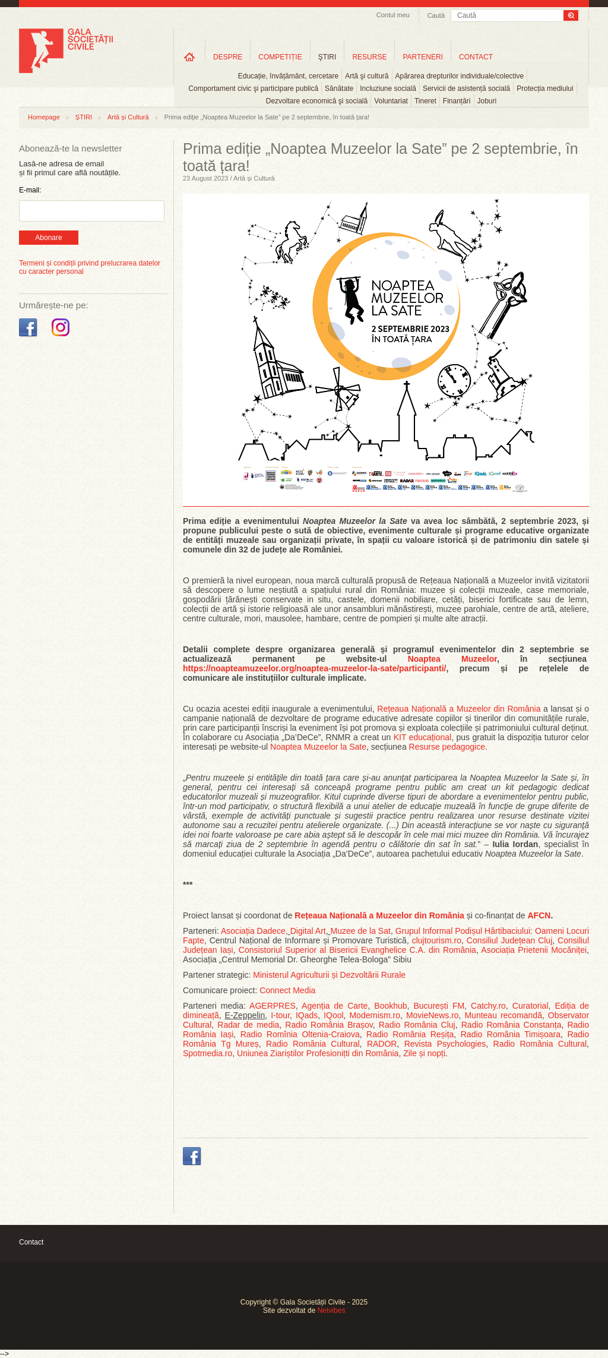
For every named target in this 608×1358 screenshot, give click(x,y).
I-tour (280, 1015)
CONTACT (476, 57)
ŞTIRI (327, 57)
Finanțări (457, 101)
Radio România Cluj (417, 1024)
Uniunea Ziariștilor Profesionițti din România (317, 1053)
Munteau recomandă (503, 1015)
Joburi (487, 101)
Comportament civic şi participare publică (253, 88)
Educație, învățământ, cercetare (288, 76)
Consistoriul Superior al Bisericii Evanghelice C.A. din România (357, 950)
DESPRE (227, 57)
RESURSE (369, 57)
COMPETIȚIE (280, 57)
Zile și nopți (424, 1053)
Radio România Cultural (313, 1043)
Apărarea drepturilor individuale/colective (459, 76)
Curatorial (530, 1005)
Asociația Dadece (253, 931)
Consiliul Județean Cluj (510, 940)
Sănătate (339, 88)
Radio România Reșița (410, 1034)
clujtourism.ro (436, 940)
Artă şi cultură (366, 76)
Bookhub (390, 1005)
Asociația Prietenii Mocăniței (534, 950)
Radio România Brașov (328, 1024)
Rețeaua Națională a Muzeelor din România (458, 708)
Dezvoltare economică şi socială (317, 101)
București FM (439, 1005)
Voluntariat (391, 101)
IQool (333, 1015)
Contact (31, 1242)
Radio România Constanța (511, 1024)
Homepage (44, 117)
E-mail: (30, 190)
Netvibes (332, 1310)
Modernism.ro (374, 1015)
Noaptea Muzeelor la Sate (318, 746)
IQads (307, 1015)
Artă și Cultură (128, 117)
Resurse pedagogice (447, 746)
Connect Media (287, 990)
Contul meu (393, 14)
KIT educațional (423, 737)
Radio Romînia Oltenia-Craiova (300, 1034)
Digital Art (308, 931)
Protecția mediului (545, 88)
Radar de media (248, 1024)
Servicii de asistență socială (466, 88)
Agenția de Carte (335, 1005)
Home (189, 56)
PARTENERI (423, 57)
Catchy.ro (488, 1005)
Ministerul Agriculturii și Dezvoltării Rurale (329, 975)
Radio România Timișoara (510, 1034)
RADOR (382, 1043)
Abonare (48, 237)
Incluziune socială (388, 88)
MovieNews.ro (432, 1015)
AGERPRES (272, 1005)
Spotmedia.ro (207, 1053)
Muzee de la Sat (361, 931)
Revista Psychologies (445, 1043)
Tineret (425, 101)
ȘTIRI (83, 117)
